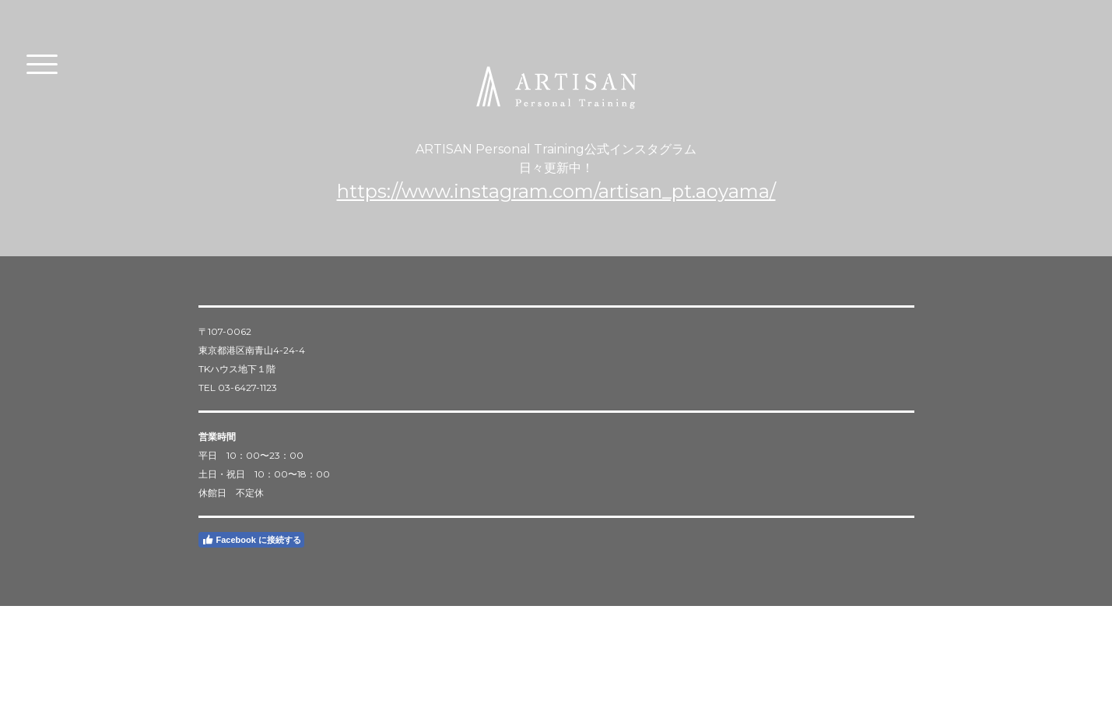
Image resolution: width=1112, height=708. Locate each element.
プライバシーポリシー (233, 651)
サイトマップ (302, 651)
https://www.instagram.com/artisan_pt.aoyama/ (556, 191)
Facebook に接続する (251, 540)
